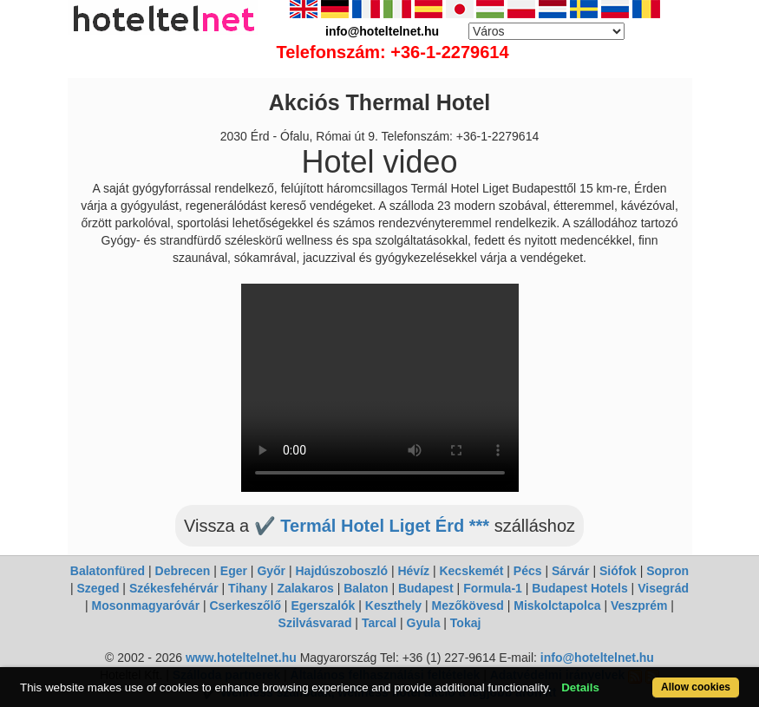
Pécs (528, 571)
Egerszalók (323, 605)
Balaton (366, 588)
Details (580, 687)
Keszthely (393, 605)
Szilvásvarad (315, 623)
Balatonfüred (107, 571)
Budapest (426, 588)
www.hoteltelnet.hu (241, 657)
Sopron (667, 571)
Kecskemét (471, 571)
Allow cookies (695, 687)
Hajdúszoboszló (341, 571)
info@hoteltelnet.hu (597, 657)
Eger (233, 571)
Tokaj (465, 623)
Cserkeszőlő (245, 605)
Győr (271, 571)
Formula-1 (492, 588)
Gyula (424, 623)
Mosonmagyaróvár (146, 605)
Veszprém (639, 605)
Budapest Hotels (579, 588)
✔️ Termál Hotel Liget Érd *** (371, 525)
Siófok (618, 571)
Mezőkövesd (468, 605)
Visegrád (663, 588)
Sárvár (571, 571)
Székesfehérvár (174, 588)
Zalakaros (305, 588)
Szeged (97, 588)
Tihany (247, 588)
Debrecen (183, 571)
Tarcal (379, 623)
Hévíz (413, 571)
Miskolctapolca (557, 605)
